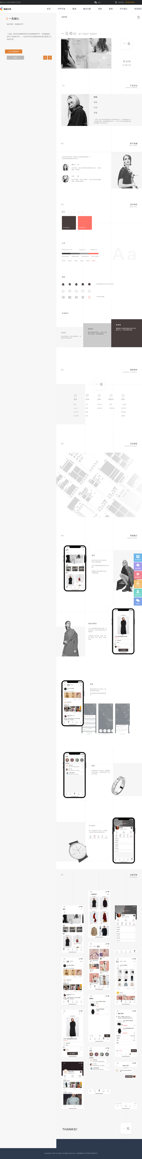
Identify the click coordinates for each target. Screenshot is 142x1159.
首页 (49, 9)
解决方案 (87, 9)
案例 (74, 9)
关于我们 (123, 9)
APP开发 (61, 9)
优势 (100, 9)
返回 (15, 58)
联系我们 (138, 9)
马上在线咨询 (16, 51)
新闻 (111, 9)
